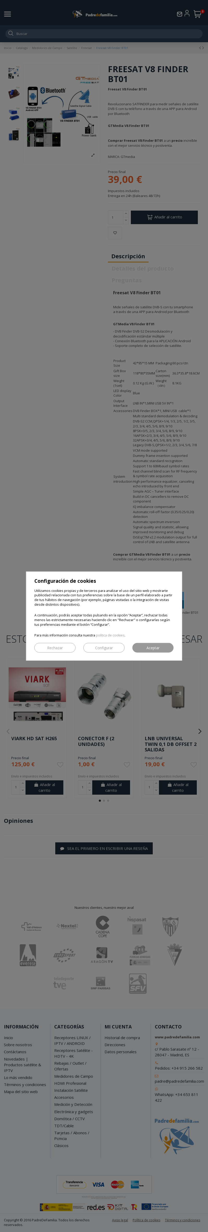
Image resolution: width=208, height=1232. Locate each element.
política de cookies (110, 635)
